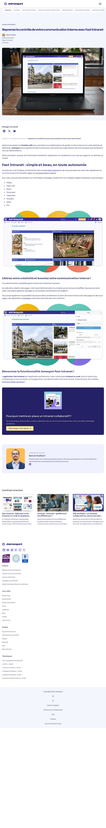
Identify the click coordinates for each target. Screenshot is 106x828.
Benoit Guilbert (37, 455)
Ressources (6, 595)
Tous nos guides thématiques (12, 661)
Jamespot (27, 298)
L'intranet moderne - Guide (11, 668)
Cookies (53, 719)
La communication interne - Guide (14, 678)
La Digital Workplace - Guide (12, 671)
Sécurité (5, 642)
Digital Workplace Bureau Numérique (15, 584)
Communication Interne (29, 10)
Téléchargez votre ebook (19, 428)
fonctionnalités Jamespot (13, 382)
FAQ (3, 646)
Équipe (4, 639)
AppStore (5, 610)
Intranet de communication (11, 574)
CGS (53, 714)
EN (53, 696)
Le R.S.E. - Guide (7, 664)
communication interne (45, 173)
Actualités (17, 10)
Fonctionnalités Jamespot (82, 10)
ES (53, 701)
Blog (3, 613)
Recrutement (6, 649)
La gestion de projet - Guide (11, 675)
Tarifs (4, 606)
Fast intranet (53, 170)
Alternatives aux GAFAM (10, 635)
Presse (4, 617)
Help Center (6, 620)
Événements (6, 599)
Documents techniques (53, 724)
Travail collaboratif (8, 577)
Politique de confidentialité (53, 710)
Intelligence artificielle (10, 581)
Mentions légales (53, 705)
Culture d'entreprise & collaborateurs (49, 10)
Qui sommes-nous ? (9, 632)
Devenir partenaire (8, 603)
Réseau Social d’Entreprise (11, 570)
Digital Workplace (67, 10)
